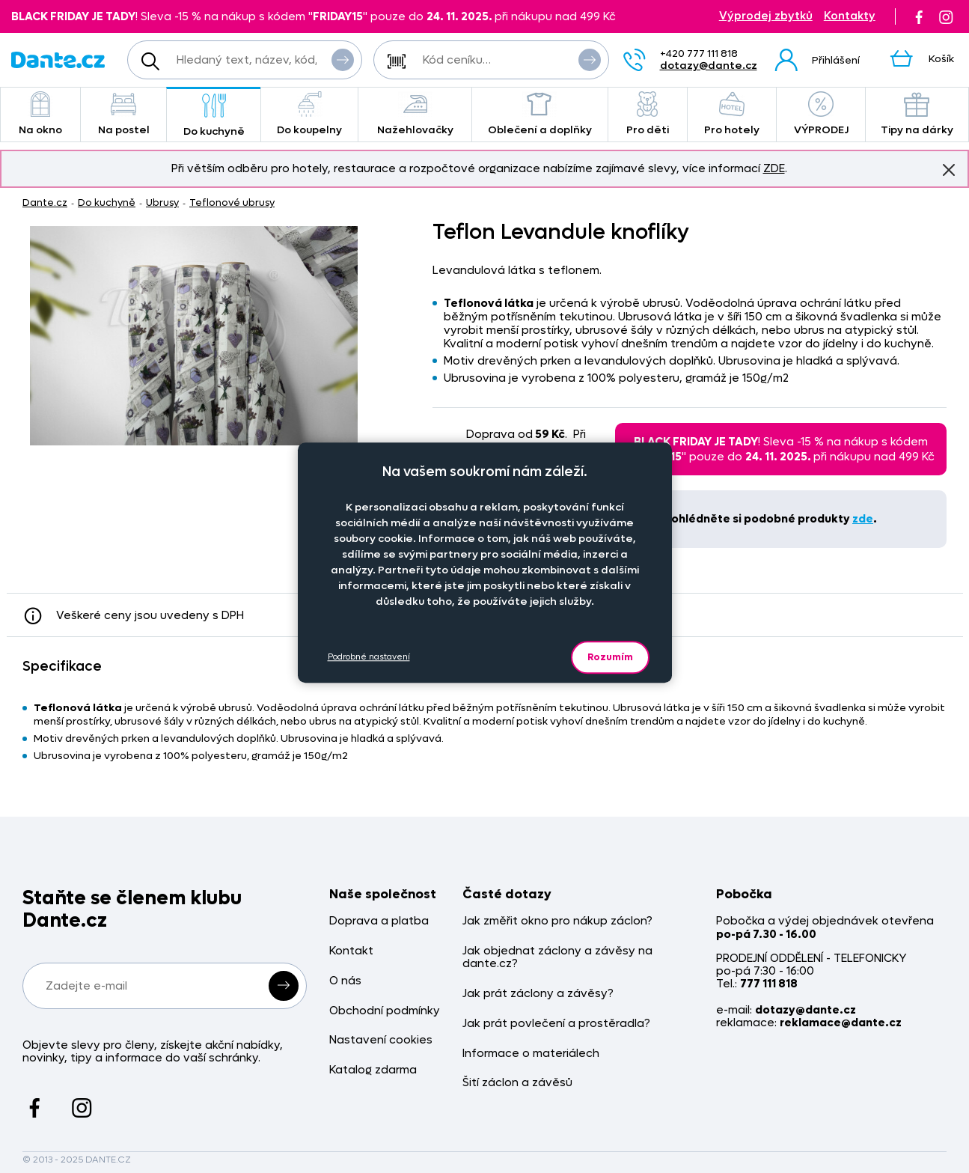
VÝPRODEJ (821, 114)
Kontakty (849, 16)
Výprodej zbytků (766, 16)
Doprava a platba (379, 921)
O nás (345, 981)
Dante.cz (44, 202)
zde (862, 518)
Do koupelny (309, 114)
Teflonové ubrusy (232, 202)
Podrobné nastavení (369, 656)
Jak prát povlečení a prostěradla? (556, 1023)
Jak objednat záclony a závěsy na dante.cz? (557, 958)
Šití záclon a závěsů (517, 1082)
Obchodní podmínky (384, 1011)
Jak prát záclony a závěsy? (538, 993)
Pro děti (647, 114)
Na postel (124, 114)
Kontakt (351, 951)
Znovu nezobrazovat (948, 169)
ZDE (774, 168)
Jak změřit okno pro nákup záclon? (557, 921)
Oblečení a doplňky (540, 114)
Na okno (40, 114)
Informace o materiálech (530, 1053)
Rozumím (610, 657)
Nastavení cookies (380, 1040)
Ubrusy (162, 202)
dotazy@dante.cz (708, 65)
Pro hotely (732, 114)
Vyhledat (342, 59)
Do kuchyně (213, 115)
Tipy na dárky (917, 114)
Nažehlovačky (414, 114)
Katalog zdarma (373, 1070)
